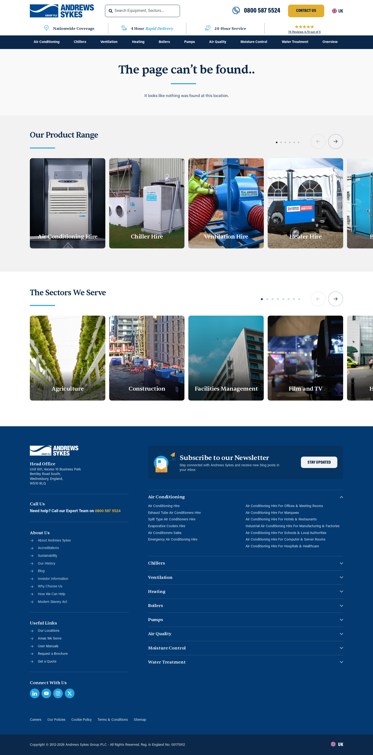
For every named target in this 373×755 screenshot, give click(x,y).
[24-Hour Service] (208, 28)
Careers (35, 720)
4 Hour (152, 28)
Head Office (42, 464)
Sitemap (140, 720)
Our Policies (56, 720)
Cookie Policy (81, 720)
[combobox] (142, 11)
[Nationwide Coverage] (46, 28)
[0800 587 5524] (236, 11)
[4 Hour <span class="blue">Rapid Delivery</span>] (124, 28)
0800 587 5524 (262, 11)
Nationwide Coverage (73, 28)
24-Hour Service (230, 28)
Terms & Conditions (113, 720)
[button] (318, 141)
